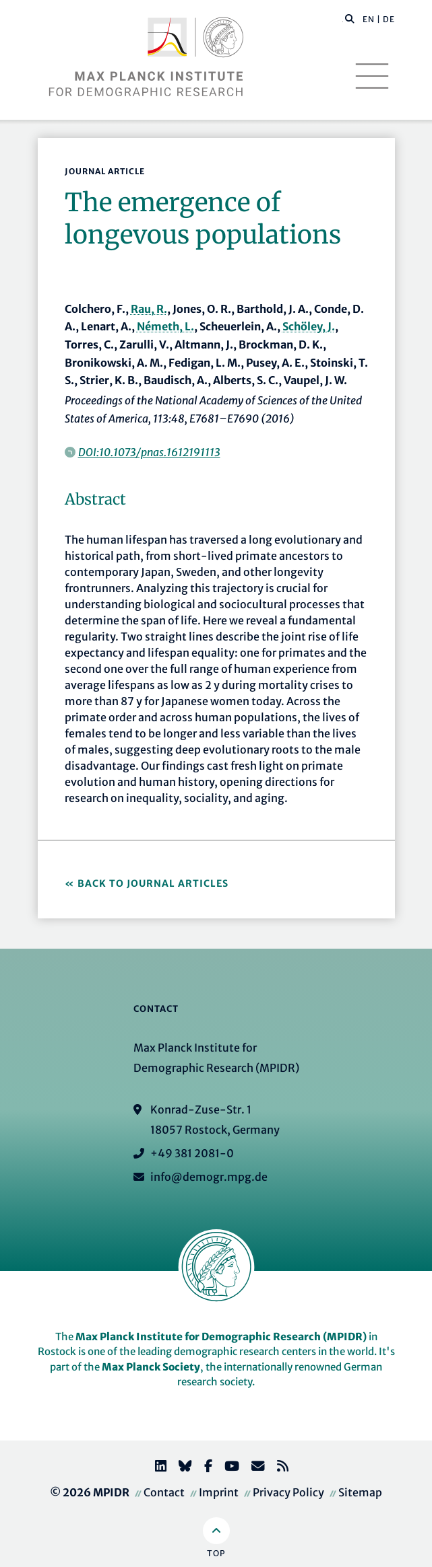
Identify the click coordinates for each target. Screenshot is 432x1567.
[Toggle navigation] (372, 76)
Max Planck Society (151, 1366)
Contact (164, 1492)
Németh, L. (165, 326)
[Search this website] (342, 19)
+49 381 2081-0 (192, 1153)
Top (216, 1553)
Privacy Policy (288, 1492)
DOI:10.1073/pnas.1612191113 (149, 452)
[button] (349, 18)
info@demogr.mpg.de (209, 1176)
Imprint (219, 1492)
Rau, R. (149, 309)
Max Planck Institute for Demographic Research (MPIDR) (221, 1336)
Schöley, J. (308, 326)
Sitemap (360, 1492)
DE (389, 19)
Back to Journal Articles (153, 883)
